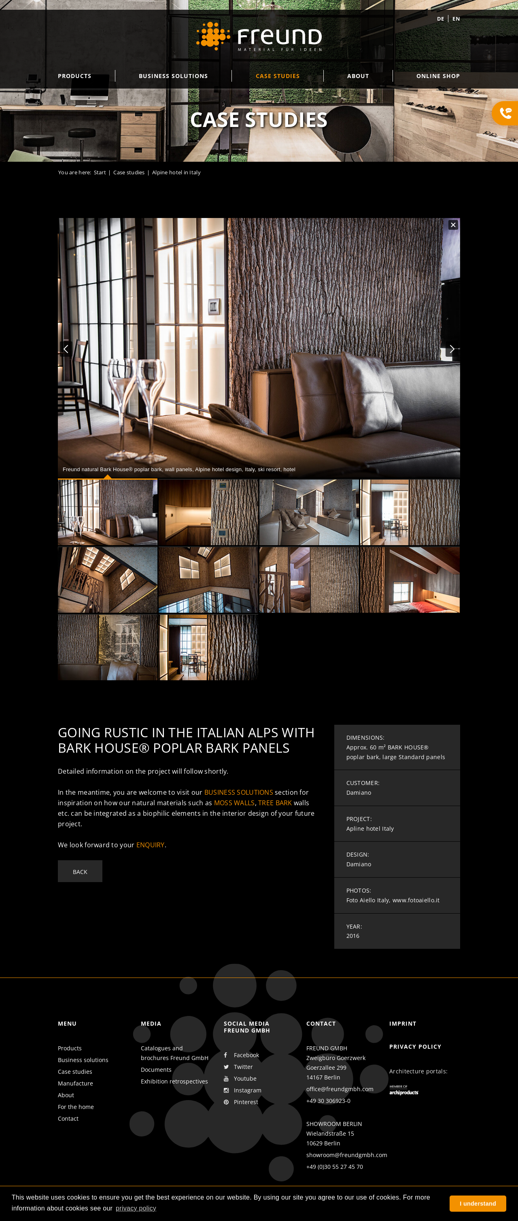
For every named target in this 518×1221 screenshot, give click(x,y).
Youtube (240, 1078)
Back (80, 872)
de (440, 18)
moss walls (234, 802)
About (66, 1095)
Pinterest (241, 1102)
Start (100, 172)
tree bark (275, 802)
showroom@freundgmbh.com (346, 1155)
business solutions (238, 792)
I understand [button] (478, 1203)
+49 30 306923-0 (328, 1101)
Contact (68, 1118)
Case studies (128, 172)
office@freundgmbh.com (340, 1089)
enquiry (150, 844)
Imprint (402, 1023)
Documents (156, 1069)
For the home (76, 1107)
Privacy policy (415, 1046)
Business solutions (83, 1060)
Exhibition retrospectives (174, 1081)
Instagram (242, 1090)
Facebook (241, 1055)
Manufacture (75, 1083)
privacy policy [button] (136, 1208)
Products (70, 1048)
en (456, 18)
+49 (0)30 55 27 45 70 (334, 1166)
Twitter (238, 1067)
